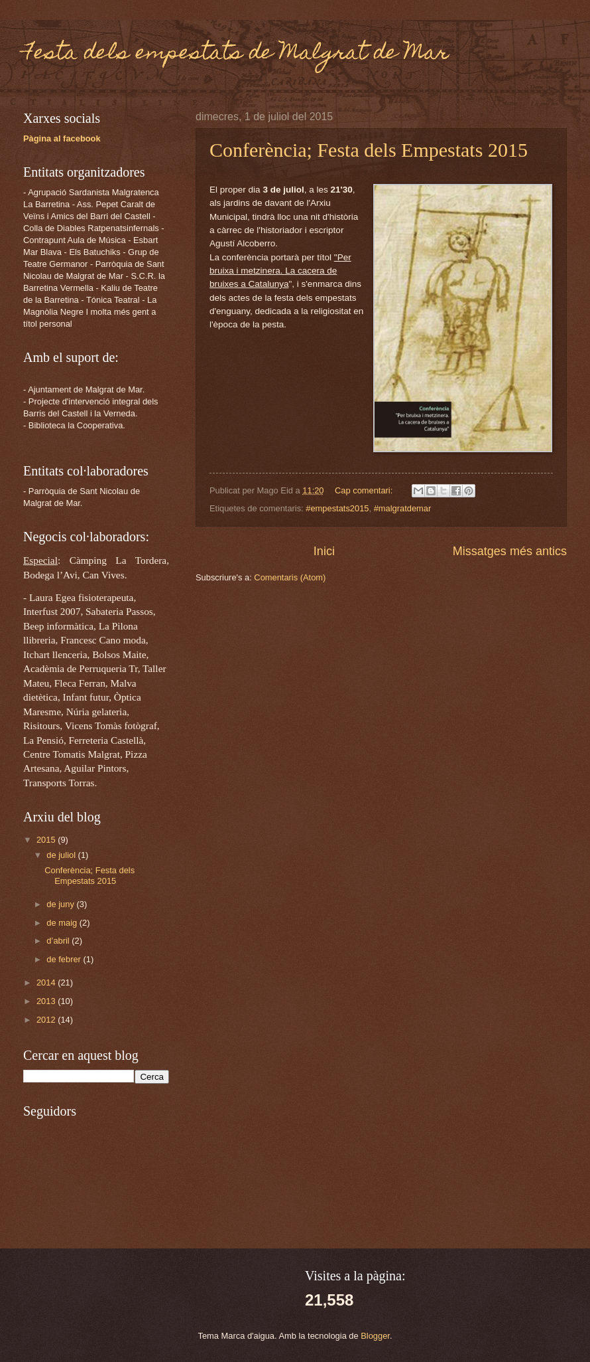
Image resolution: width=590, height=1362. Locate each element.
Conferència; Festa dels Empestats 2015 (368, 150)
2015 (47, 840)
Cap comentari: (365, 490)
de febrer (64, 959)
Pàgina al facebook (62, 138)
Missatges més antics (510, 551)
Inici (324, 551)
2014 (47, 982)
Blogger (375, 1336)
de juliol (62, 855)
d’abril (59, 941)
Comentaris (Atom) (289, 577)
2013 (47, 1001)
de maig (62, 923)
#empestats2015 (337, 508)
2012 (47, 1020)
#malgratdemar (403, 508)
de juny (61, 904)
